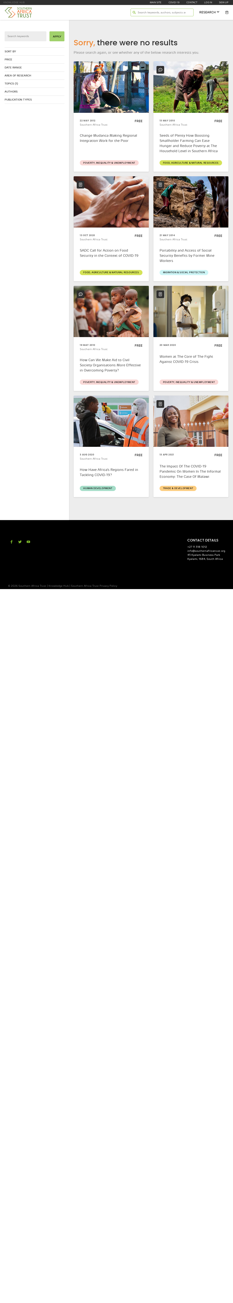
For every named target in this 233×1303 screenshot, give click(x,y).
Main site (156, 2)
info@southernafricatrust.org (206, 551)
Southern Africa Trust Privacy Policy (94, 586)
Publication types (18, 99)
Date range (13, 67)
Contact (191, 2)
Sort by (10, 51)
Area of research (18, 75)
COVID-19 (174, 2)
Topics (11, 83)
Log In (208, 2)
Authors (11, 91)
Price (8, 59)
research (209, 12)
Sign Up (223, 2)
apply (57, 36)
